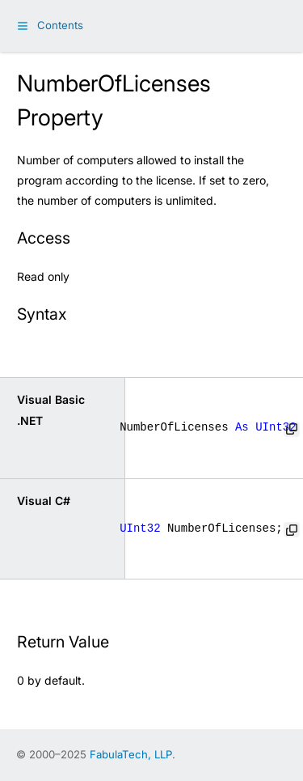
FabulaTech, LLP (131, 754)
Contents (60, 25)
